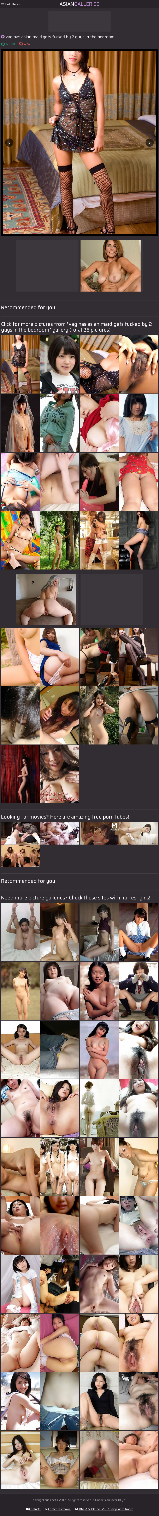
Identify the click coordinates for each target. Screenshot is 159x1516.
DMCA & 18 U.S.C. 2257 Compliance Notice (104, 1509)
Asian (79, 4)
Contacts (33, 1509)
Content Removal (58, 1509)
